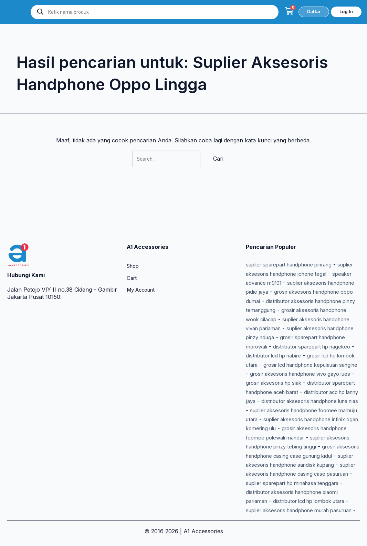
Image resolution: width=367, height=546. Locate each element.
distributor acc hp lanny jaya (283, 373)
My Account (143, 245)
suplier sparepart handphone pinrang (295, 219)
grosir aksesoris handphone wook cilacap (300, 273)
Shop (134, 221)
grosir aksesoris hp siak (276, 355)
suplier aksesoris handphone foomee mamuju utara (298, 392)
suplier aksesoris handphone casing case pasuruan (294, 464)
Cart (132, 233)
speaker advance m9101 (277, 237)
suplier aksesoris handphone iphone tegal (300, 228)
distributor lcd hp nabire (305, 319)
